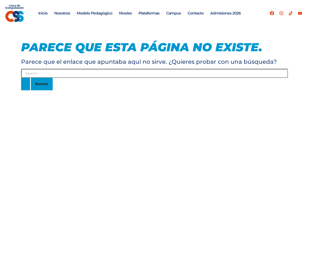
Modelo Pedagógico (94, 13)
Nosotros (62, 13)
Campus (173, 13)
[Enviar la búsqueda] (25, 84)
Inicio (43, 13)
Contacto (196, 13)
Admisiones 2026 (225, 13)
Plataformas (148, 13)
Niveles (125, 13)
